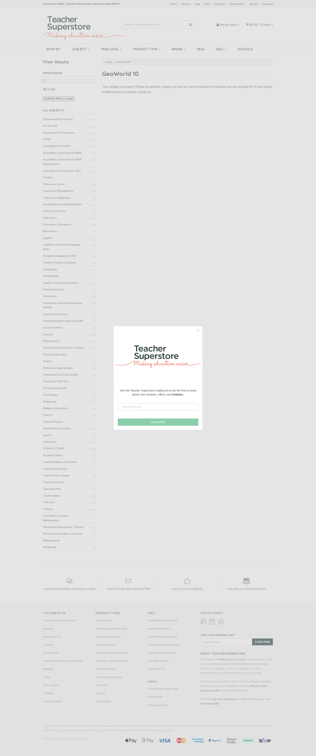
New (200, 49)
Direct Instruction (54, 211)
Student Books (106, 668)
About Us (186, 3)
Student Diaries (53, 455)
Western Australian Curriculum (62, 533)
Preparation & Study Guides (60, 374)
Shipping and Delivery (163, 636)
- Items (259, 24)
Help (206, 3)
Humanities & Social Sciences (63, 660)
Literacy (48, 334)
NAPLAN (48, 668)
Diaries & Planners (108, 636)
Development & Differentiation (62, 204)
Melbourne (226, 659)
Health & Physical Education (60, 282)
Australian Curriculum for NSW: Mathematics (62, 161)
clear (69, 98)
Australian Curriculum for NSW (62, 152)
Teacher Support (53, 482)
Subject (80, 49)
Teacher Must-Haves (56, 475)
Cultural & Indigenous (57, 197)
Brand (179, 49)
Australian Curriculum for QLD (62, 170)
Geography (50, 269)
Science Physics (53, 421)
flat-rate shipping (223, 699)
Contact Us (220, 3)
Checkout (267, 3)
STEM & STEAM (53, 448)
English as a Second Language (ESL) (62, 247)
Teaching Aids (52, 489)
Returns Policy (158, 660)
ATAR (47, 139)
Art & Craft (50, 125)
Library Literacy (52, 327)
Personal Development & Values (63, 347)
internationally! (209, 703)
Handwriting (51, 276)
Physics (48, 361)
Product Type (146, 49)
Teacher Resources (109, 677)
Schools (245, 49)
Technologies (51, 495)
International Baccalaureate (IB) (63, 320)
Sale (221, 49)
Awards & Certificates (111, 628)
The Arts (49, 502)
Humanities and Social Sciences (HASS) (62, 305)
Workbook (49, 547)
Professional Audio (55, 388)
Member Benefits (159, 628)
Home (173, 3)
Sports (47, 435)
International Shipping (164, 644)
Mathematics (51, 341)
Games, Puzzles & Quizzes (59, 262)
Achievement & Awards (58, 119)
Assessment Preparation (59, 132)
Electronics (50, 231)
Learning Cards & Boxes (111, 652)
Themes (48, 509)
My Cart (253, 3)
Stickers (101, 685)
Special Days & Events (57, 428)
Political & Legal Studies (58, 368)
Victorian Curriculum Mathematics (56, 518)
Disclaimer (155, 696)
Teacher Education (55, 468)
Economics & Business (57, 224)
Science (48, 414)
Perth (242, 659)
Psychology (50, 394)
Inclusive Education (55, 314)
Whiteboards (51, 540)
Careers (48, 177)
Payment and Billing (161, 652)
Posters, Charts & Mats (112, 660)
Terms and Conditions (163, 688)
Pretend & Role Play (55, 381)
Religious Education (55, 408)
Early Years (50, 217)
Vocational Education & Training (63, 527)
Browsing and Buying (162, 620)
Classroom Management (58, 190)
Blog (197, 3)
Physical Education (55, 354)
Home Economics (54, 289)
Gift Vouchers (237, 3)
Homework (50, 296)
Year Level (111, 49)
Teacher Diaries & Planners (60, 462)
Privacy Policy (158, 705)
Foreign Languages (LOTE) (59, 255)
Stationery (49, 441)
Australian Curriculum (56, 146)
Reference (49, 401)
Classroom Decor (54, 184)
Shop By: (53, 49)
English (47, 238)
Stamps (101, 693)
